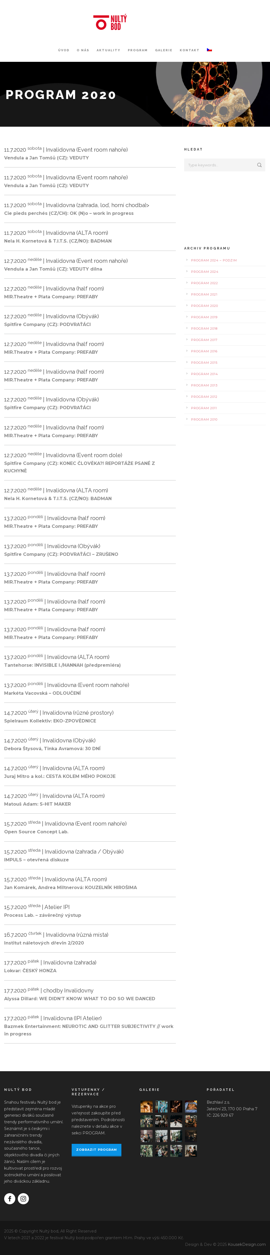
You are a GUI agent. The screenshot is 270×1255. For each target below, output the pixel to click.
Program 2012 (204, 397)
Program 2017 (204, 340)
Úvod (63, 50)
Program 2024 (205, 272)
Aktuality (109, 50)
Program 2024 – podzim (214, 260)
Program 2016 (204, 351)
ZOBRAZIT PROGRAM (96, 1150)
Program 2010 (204, 419)
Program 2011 (204, 408)
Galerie (163, 50)
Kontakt (190, 50)
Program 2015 (204, 363)
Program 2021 (204, 294)
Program (138, 50)
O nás (83, 50)
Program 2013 (204, 385)
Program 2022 (204, 283)
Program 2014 (204, 374)
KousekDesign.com (247, 1244)
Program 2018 (204, 328)
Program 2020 (204, 306)
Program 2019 (204, 317)
